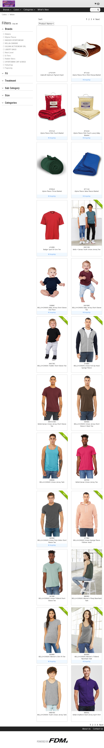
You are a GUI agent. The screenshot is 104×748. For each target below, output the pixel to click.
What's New (43, 9)
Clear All (15, 24)
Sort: (40, 19)
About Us (86, 729)
